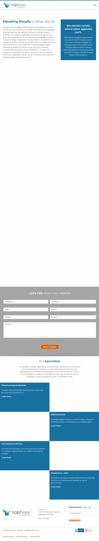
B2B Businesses (58, 414)
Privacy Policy (8, 536)
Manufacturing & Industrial (14, 385)
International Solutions (12, 444)
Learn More (6, 397)
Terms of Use (21, 536)
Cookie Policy (35, 536)
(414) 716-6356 (43, 518)
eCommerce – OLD (59, 473)
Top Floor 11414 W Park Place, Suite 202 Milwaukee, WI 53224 (49, 511)
